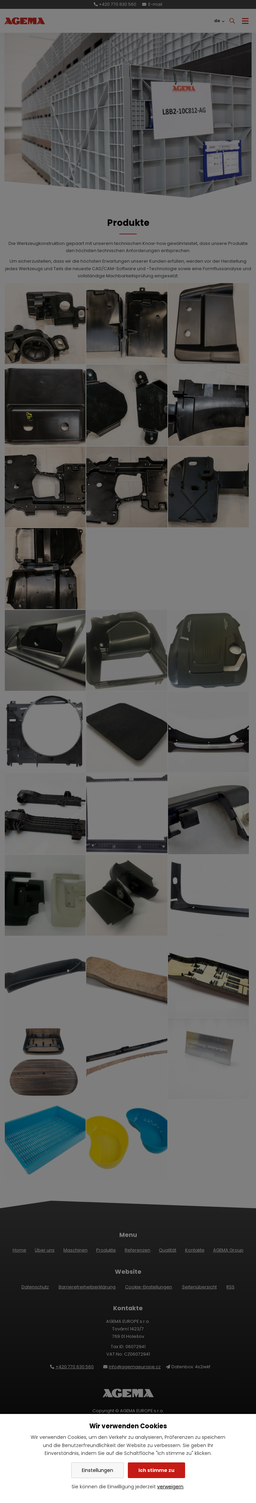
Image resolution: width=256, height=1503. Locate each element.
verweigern (170, 1486)
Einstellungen (97, 1470)
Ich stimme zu (156, 1470)
